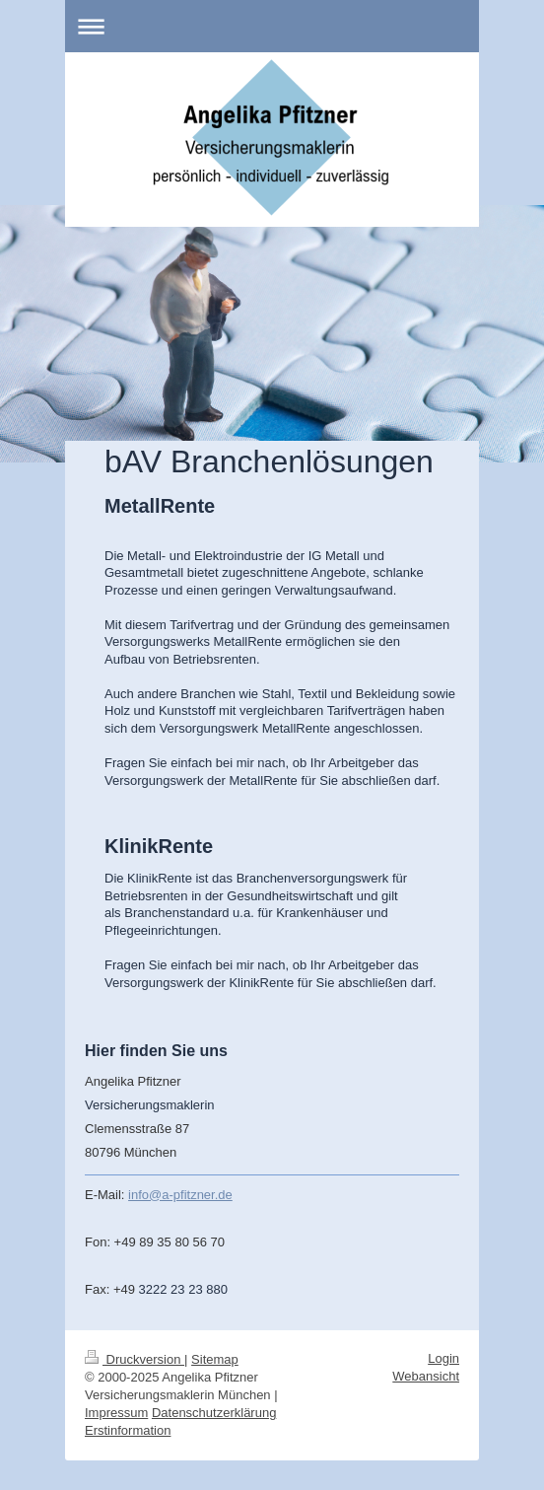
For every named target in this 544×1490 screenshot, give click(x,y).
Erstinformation (127, 1430)
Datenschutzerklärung (214, 1412)
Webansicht (425, 1376)
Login (443, 1358)
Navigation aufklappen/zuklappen (272, 26)
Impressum (116, 1412)
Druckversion (134, 1359)
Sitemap (214, 1359)
